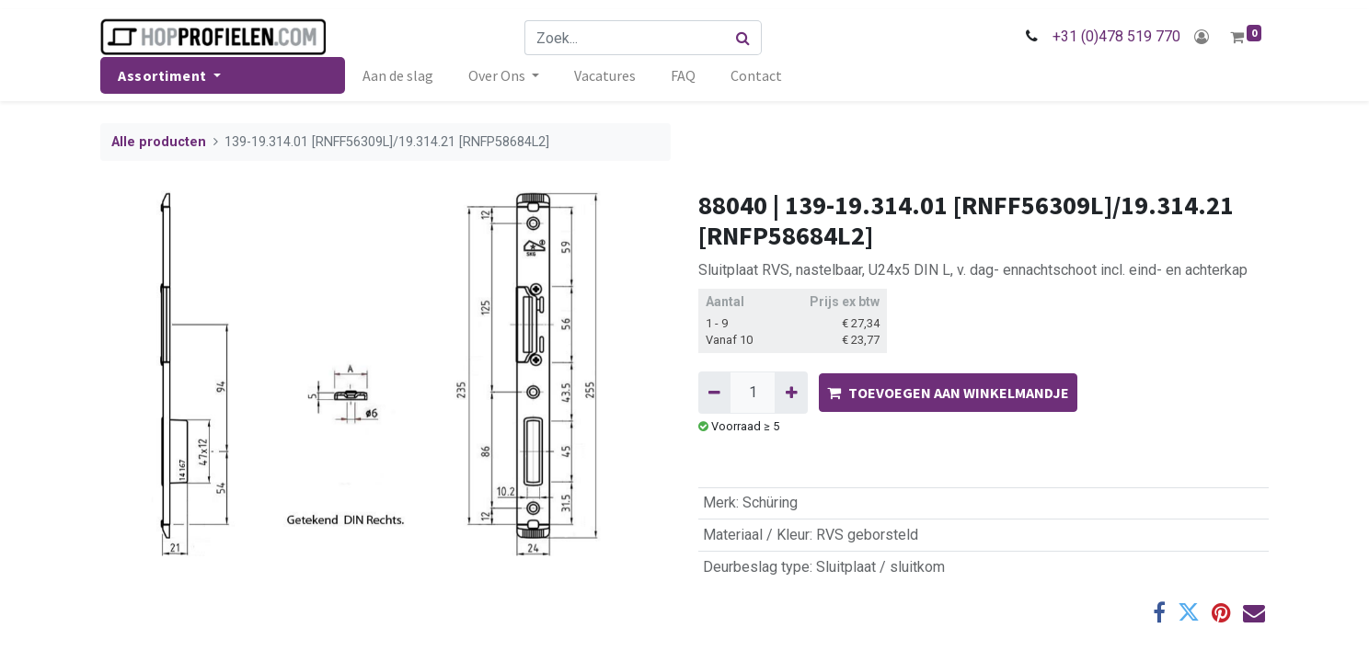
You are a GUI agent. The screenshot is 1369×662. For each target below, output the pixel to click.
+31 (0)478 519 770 (1116, 36)
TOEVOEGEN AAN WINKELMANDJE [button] (948, 392)
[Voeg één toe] (791, 392)
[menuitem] (398, 75)
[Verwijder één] (714, 392)
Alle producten (158, 142)
